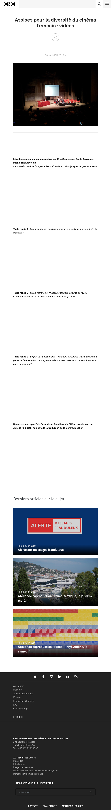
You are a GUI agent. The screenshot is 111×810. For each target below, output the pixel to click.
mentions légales (72, 806)
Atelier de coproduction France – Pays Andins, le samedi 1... (52, 649)
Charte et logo (20, 708)
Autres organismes (23, 693)
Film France (19, 764)
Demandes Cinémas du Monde (28, 773)
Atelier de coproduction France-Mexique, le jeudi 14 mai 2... (55, 598)
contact (33, 806)
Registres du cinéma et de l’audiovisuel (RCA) (35, 770)
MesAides (18, 761)
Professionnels (27, 546)
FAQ (15, 704)
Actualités (18, 685)
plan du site (50, 806)
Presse (17, 697)
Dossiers (18, 689)
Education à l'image (23, 701)
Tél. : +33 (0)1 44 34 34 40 (25, 748)
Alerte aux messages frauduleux (41, 550)
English (18, 717)
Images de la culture (23, 767)
